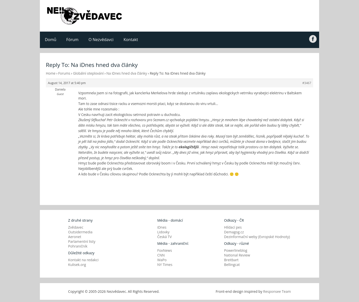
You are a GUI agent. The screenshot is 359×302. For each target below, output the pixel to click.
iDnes (162, 227)
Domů (50, 39)
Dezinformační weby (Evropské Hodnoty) (257, 236)
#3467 (306, 83)
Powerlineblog (235, 250)
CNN (161, 255)
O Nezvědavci (101, 39)
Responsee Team (277, 291)
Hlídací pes (233, 227)
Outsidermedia (80, 232)
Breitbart (231, 259)
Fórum (72, 39)
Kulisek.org (77, 264)
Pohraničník (77, 246)
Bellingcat (232, 264)
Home (50, 73)
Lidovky (163, 232)
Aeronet (74, 236)
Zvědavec (75, 227)
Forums (64, 73)
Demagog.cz (234, 232)
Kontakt (130, 39)
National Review (237, 255)
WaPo (162, 259)
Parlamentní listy (81, 241)
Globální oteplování (88, 73)
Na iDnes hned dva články (126, 73)
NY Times (165, 264)
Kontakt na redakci (83, 259)
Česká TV (164, 236)
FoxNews (164, 250)
